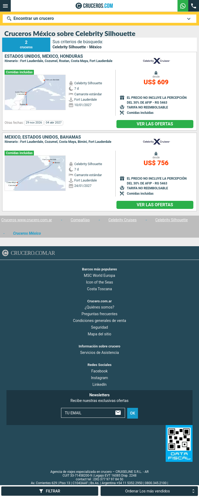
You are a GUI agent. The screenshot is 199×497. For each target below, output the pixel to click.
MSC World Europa (99, 275)
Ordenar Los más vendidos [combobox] (147, 491)
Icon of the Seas (99, 282)
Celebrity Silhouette (171, 220)
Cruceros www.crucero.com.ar (26, 220)
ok (132, 413)
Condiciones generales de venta (99, 320)
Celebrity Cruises (122, 220)
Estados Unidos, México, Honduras (44, 56)
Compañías (80, 220)
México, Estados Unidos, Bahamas (43, 137)
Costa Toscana (99, 288)
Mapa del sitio (99, 334)
